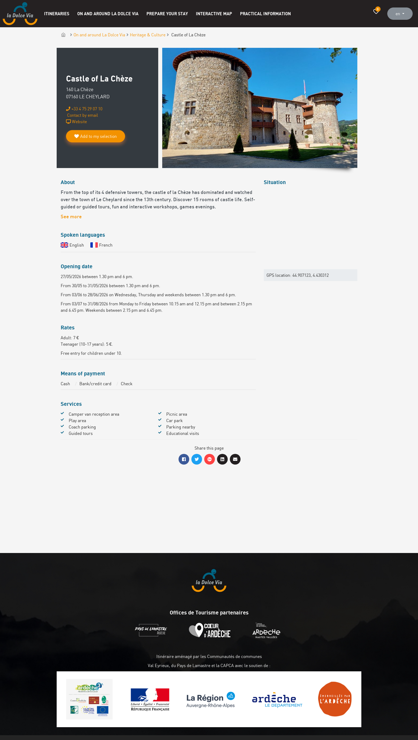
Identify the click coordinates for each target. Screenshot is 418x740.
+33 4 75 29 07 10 (84, 108)
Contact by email (82, 115)
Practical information (265, 13)
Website (76, 121)
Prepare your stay (167, 13)
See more (71, 217)
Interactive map (214, 13)
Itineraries (56, 13)
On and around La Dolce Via (107, 13)
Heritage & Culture (147, 34)
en (398, 13)
